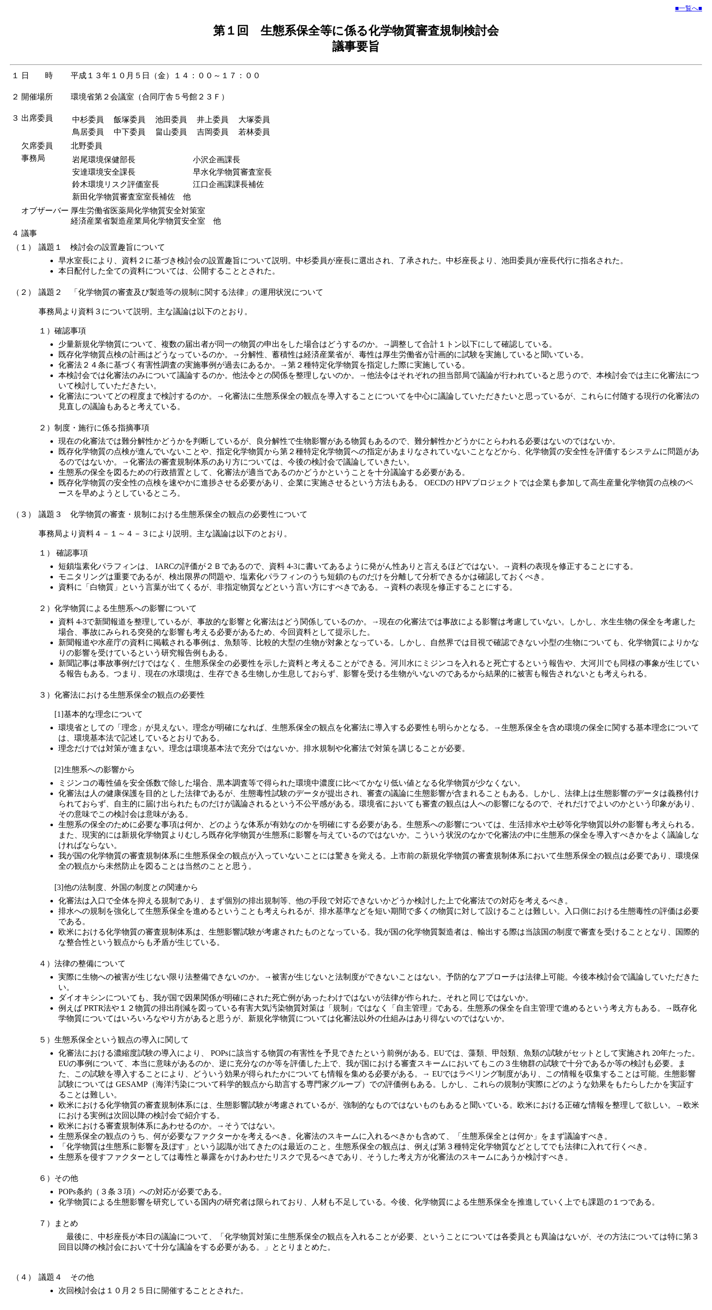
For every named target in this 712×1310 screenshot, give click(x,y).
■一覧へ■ (688, 8)
